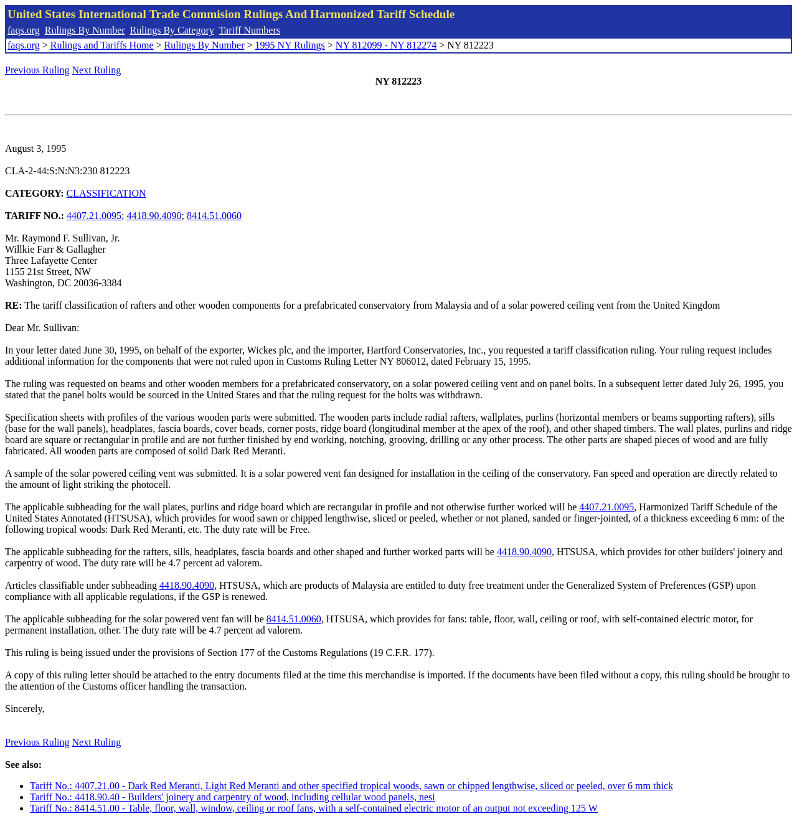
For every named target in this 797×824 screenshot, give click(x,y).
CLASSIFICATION (106, 193)
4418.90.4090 (154, 215)
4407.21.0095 (94, 215)
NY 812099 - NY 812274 (386, 45)
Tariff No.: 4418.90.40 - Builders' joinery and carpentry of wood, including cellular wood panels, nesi (232, 797)
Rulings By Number (85, 30)
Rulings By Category (172, 30)
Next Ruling (96, 70)
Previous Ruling (37, 70)
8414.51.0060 (214, 215)
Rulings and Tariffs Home (102, 45)
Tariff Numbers (249, 30)
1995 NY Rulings (290, 45)
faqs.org (23, 30)
